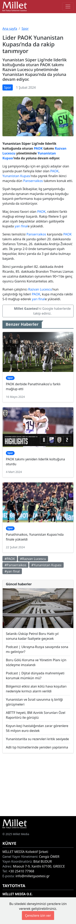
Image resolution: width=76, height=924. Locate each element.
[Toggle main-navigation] (68, 6)
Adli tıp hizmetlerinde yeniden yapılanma (37, 747)
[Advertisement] (38, 784)
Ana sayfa (9, 28)
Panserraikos (33, 181)
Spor (25, 28)
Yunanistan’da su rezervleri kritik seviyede (37, 739)
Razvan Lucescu (40, 289)
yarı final (21, 226)
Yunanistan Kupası (16, 176)
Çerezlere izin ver (38, 915)
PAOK (38, 148)
